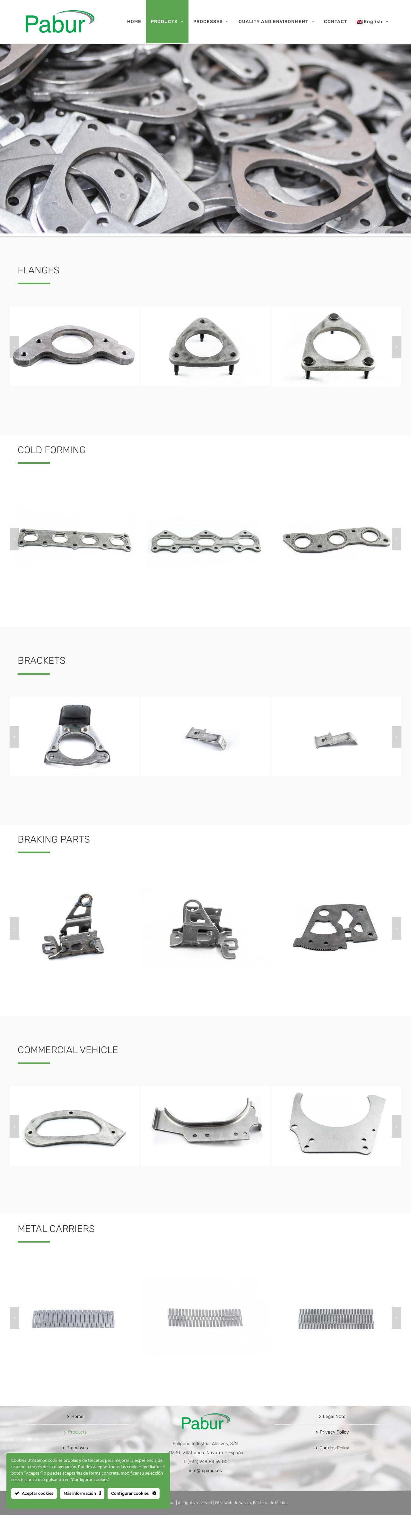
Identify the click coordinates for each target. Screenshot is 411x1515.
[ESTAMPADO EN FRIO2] (205, 501)
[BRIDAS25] (205, 309)
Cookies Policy (334, 1448)
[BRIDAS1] (74, 309)
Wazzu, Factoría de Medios (263, 1502)
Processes (77, 1448)
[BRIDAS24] (336, 309)
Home (77, 1416)
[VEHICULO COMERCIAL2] (205, 1089)
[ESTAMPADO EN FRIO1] (74, 501)
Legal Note (334, 1416)
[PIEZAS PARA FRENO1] (74, 891)
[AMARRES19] (205, 699)
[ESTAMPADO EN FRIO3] (336, 501)
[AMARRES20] (74, 699)
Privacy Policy (334, 1432)
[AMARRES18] (336, 699)
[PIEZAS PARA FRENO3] (336, 891)
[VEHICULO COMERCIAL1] (74, 1089)
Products (77, 1432)
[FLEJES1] (74, 1280)
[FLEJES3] (336, 1280)
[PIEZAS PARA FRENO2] (205, 891)
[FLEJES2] (205, 1280)
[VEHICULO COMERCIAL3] (336, 1089)
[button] (14, 347)
